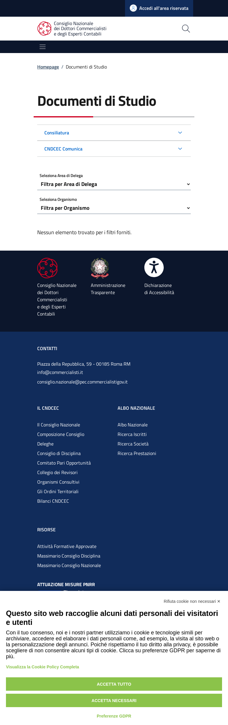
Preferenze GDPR (114, 716)
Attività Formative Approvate (66, 546)
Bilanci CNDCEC (53, 500)
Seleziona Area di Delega (61, 175)
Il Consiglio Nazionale (58, 424)
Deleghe (45, 443)
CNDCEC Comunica (63, 148)
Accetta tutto (114, 684)
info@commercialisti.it (60, 372)
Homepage (48, 66)
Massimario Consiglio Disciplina (68, 555)
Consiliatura (56, 132)
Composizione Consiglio (60, 434)
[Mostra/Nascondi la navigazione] (42, 47)
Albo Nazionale (133, 424)
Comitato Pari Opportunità (64, 462)
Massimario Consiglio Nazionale (69, 565)
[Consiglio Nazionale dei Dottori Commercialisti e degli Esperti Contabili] (75, 29)
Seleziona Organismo (58, 199)
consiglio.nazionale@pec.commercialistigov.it (82, 381)
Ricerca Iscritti (132, 434)
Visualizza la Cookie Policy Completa (42, 667)
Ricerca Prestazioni (137, 453)
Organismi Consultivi (58, 481)
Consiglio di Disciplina (59, 453)
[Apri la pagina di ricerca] (166, 28)
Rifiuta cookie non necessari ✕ (192, 601)
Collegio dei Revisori (57, 472)
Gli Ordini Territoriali (58, 491)
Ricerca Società (133, 443)
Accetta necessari (114, 700)
